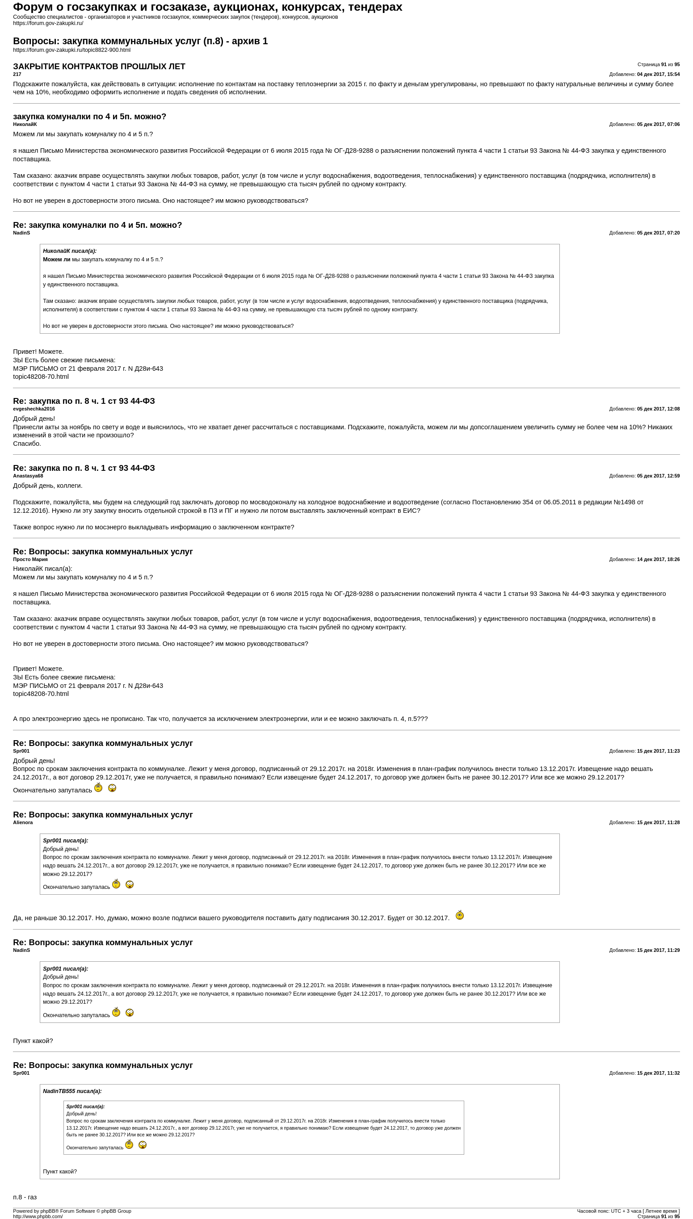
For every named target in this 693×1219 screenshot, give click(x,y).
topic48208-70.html (41, 376)
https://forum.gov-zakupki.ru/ (48, 23)
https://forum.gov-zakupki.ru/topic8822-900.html (71, 50)
